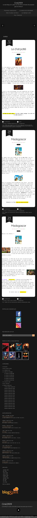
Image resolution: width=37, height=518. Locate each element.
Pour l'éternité (18, 15)
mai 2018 (4, 480)
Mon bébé (4, 431)
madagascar (12, 212)
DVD (10, 302)
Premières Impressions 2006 (9, 388)
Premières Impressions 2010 (9, 395)
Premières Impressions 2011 (9, 396)
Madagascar (18, 139)
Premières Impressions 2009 (9, 393)
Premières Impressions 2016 (9, 405)
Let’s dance (4, 441)
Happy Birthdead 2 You (6, 451)
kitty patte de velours (27, 125)
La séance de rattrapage (26, 10)
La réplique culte (26, 12)
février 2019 (5, 472)
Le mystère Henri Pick (6, 426)
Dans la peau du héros (12, 12)
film (8, 125)
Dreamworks (24, 302)
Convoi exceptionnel (6, 446)
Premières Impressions (10, 10)
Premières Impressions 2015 (9, 403)
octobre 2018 (5, 476)
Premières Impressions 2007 (9, 390)
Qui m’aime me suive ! (6, 436)
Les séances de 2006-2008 (9, 373)
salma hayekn (28, 125)
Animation (20, 302)
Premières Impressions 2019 (9, 408)
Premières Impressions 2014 (9, 401)
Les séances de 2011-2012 (9, 376)
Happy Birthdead (5, 457)
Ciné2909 (18, 3)
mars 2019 (5, 471)
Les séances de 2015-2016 (9, 380)
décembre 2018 (5, 475)
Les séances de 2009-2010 (9, 375)
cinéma (6, 125)
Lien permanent (6, 121)
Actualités (5, 366)
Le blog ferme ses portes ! (7, 416)
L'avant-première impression (9, 386)
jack (14, 125)
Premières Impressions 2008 (9, 391)
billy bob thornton (11, 126)
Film (8, 302)
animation (12, 125)
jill (16, 125)
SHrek (29, 302)
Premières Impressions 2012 (9, 398)
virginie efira (18, 126)
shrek (21, 125)
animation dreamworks (20, 212)
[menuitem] (10, 10)
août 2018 (5, 479)
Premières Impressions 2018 (9, 406)
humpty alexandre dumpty (7, 125)
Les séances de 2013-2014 (9, 378)
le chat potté (17, 125)
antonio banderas (21, 125)
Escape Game (5, 462)
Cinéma (6, 302)
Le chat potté (18, 49)
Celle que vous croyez (6, 421)
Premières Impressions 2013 (9, 400)
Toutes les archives (6, 484)
